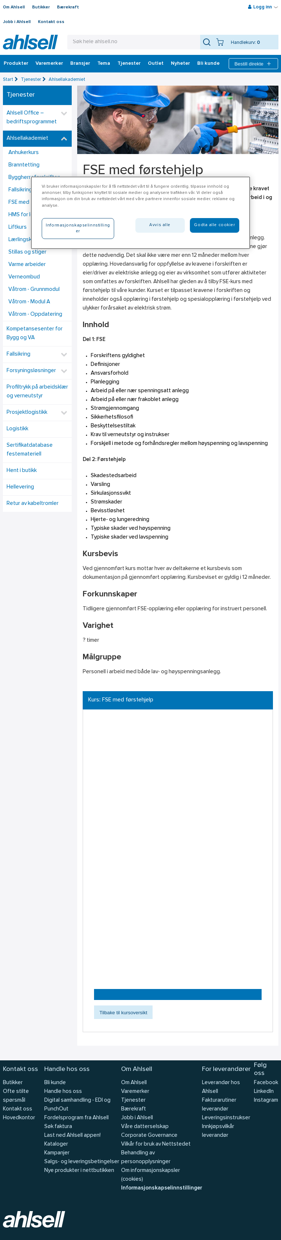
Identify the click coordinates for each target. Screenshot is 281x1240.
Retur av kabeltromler (33, 503)
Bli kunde (208, 63)
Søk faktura (58, 1126)
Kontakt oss (51, 22)
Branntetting (24, 165)
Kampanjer (57, 1153)
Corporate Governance (149, 1135)
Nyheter (180, 63)
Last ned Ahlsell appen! (72, 1135)
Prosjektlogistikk (27, 412)
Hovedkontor (19, 1118)
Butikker (41, 7)
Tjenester (128, 63)
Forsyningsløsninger (31, 370)
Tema (103, 63)
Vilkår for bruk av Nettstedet (156, 1144)
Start (8, 80)
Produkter (16, 63)
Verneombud (24, 277)
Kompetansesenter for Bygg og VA (35, 333)
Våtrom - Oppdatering (35, 314)
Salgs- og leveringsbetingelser (81, 1162)
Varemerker (49, 63)
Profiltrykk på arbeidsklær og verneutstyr (37, 391)
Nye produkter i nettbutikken (79, 1170)
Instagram (266, 1100)
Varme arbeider (27, 264)
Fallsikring (18, 354)
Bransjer (80, 63)
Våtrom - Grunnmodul (34, 289)
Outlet (156, 63)
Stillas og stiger (27, 252)
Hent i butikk (22, 470)
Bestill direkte (253, 63)
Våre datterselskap (145, 1126)
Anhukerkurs (23, 152)
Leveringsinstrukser (226, 1118)
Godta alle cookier (214, 225)
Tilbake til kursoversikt (123, 1012)
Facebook (266, 1082)
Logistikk (17, 429)
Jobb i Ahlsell (17, 22)
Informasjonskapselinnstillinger (161, 1188)
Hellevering (20, 487)
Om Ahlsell (14, 7)
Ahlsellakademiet (67, 80)
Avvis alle (160, 225)
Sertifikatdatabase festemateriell (30, 450)
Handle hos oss (63, 1091)
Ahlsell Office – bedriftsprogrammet (32, 117)
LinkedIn (264, 1091)
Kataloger (56, 1144)
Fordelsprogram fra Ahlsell (76, 1118)
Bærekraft (68, 7)
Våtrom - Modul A (29, 302)
